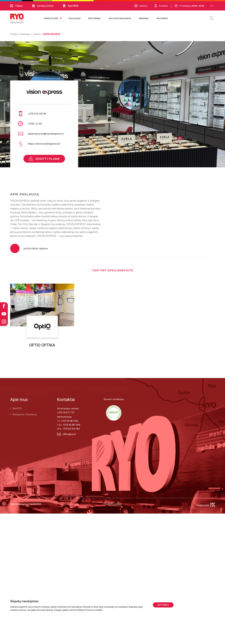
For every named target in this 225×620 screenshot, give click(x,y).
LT (211, 6)
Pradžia (14, 34)
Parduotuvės (51, 18)
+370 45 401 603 (69, 420)
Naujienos (162, 18)
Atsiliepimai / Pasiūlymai (24, 414)
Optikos (36, 34)
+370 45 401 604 (71, 424)
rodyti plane (44, 159)
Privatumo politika (112, 504)
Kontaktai (161, 5)
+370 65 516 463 (71, 428)
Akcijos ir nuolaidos (119, 18)
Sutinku (163, 604)
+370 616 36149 (37, 113)
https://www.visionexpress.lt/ (44, 143)
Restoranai (94, 18)
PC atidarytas (189, 5)
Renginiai (144, 18)
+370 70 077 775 (65, 412)
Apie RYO (17, 408)
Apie (70, 6)
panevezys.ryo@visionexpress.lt (46, 133)
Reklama (141, 5)
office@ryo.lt (66, 434)
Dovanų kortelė (42, 6)
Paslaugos (74, 18)
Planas (16, 6)
